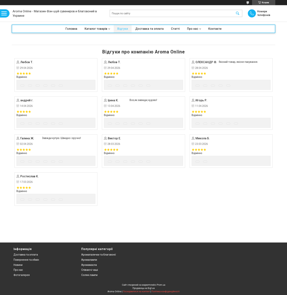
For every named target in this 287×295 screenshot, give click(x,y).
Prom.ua (161, 285)
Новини (18, 264)
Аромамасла (89, 264)
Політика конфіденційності (166, 291)
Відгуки (122, 28)
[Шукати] (237, 13)
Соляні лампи (89, 275)
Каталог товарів (96, 28)
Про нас (192, 28)
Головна (71, 28)
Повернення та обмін (26, 259)
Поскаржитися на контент (136, 291)
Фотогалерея (22, 275)
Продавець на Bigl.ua (144, 288)
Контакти (214, 28)
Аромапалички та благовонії (98, 254)
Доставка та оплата (149, 28)
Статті (175, 28)
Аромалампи (89, 259)
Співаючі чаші (89, 269)
